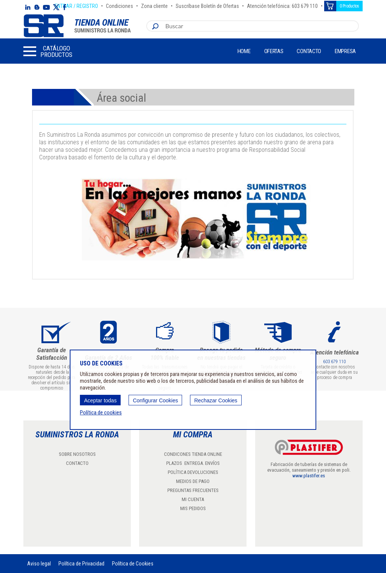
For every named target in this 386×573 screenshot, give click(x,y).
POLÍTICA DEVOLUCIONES (193, 472)
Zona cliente (154, 5)
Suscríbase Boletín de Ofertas (207, 5)
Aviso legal (39, 564)
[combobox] (260, 26)
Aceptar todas (100, 400)
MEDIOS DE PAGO (193, 481)
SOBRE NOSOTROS (77, 454)
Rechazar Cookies (215, 400)
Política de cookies (101, 412)
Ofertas (273, 51)
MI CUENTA (193, 499)
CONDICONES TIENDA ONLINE (193, 454)
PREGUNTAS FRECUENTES (193, 490)
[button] (47, 51)
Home (244, 51)
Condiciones (119, 5)
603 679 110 (334, 361)
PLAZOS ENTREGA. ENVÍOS (193, 463)
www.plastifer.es (309, 475)
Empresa (345, 51)
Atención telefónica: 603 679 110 (282, 5)
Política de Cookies (132, 564)
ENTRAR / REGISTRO (76, 5)
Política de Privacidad (81, 564)
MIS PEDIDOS (193, 508)
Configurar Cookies (155, 400)
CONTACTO (77, 463)
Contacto (309, 51)
